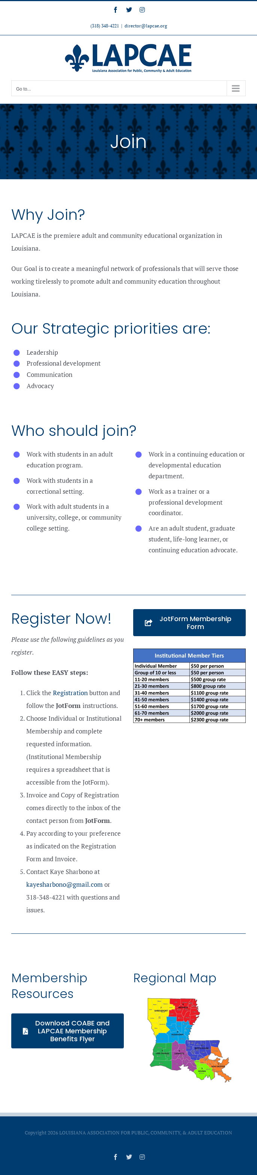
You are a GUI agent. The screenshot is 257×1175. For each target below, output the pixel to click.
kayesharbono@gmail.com (64, 884)
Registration (70, 692)
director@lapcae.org (146, 26)
